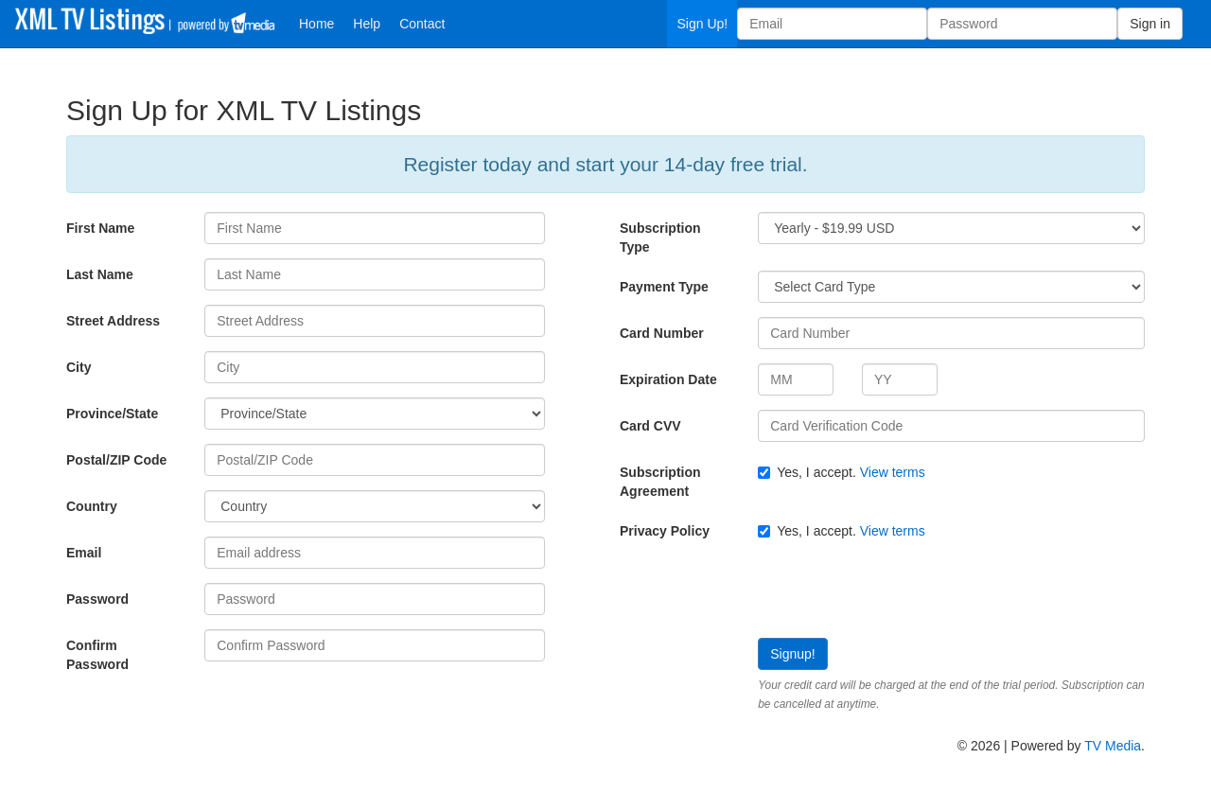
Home (316, 23)
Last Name (99, 274)
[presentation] (763, 591)
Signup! (792, 653)
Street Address (113, 320)
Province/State (112, 413)
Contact (422, 23)
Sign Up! (702, 23)
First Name (100, 228)
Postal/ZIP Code (116, 459)
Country (91, 506)
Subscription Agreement (660, 482)
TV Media (1112, 745)
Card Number (662, 333)
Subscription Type (660, 237)
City (78, 367)
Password (97, 599)
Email (83, 552)
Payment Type (664, 286)
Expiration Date (668, 379)
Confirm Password (97, 655)
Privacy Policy (665, 530)
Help (366, 23)
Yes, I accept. (841, 472)
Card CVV (650, 425)
